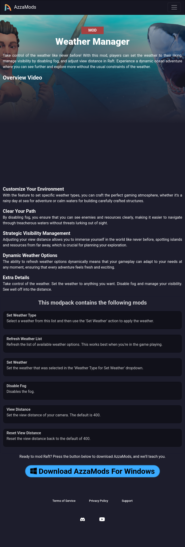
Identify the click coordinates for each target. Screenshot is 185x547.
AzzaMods (20, 7)
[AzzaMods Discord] (82, 520)
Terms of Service (63, 501)
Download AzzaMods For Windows (92, 471)
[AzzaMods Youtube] (102, 519)
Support (127, 501)
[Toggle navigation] (174, 7)
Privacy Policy (98, 501)
